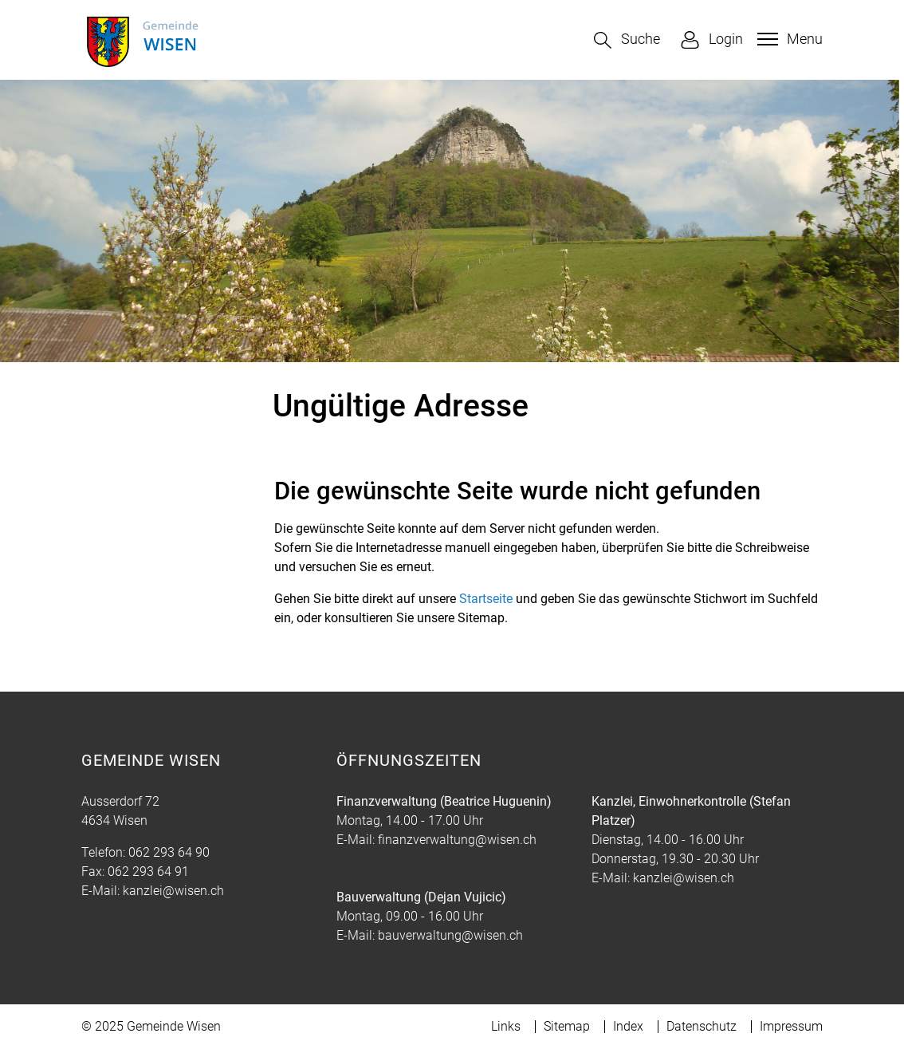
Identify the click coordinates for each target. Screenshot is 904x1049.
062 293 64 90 (169, 852)
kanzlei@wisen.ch (173, 890)
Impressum (791, 1026)
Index (628, 1026)
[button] (627, 40)
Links (506, 1026)
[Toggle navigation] (788, 39)
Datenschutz (701, 1026)
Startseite (486, 598)
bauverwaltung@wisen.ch (450, 935)
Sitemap (567, 1026)
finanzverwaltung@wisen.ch (457, 839)
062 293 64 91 (148, 871)
